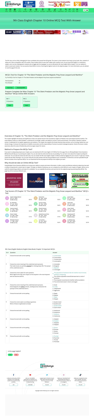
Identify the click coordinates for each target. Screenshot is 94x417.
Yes (10, 355)
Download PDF (21, 87)
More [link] (73, 10)
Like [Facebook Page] (13, 384)
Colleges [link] (15, 10)
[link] (29, 4)
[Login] (87, 10)
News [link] (10, 10)
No (16, 355)
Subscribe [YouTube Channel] (30, 384)
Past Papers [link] (42, 10)
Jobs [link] (66, 10)
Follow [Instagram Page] (63, 384)
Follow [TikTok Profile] (80, 384)
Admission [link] (25, 10)
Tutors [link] (69, 10)
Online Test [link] (36, 10)
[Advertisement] (47, 45)
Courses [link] (19, 10)
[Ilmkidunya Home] (13, 4)
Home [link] (6, 10)
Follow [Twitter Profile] (47, 384)
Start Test (9, 87)
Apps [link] (77, 10)
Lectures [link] (30, 10)
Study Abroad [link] (61, 10)
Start (9, 105)
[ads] (14, 180)
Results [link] (54, 10)
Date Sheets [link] (49, 10)
